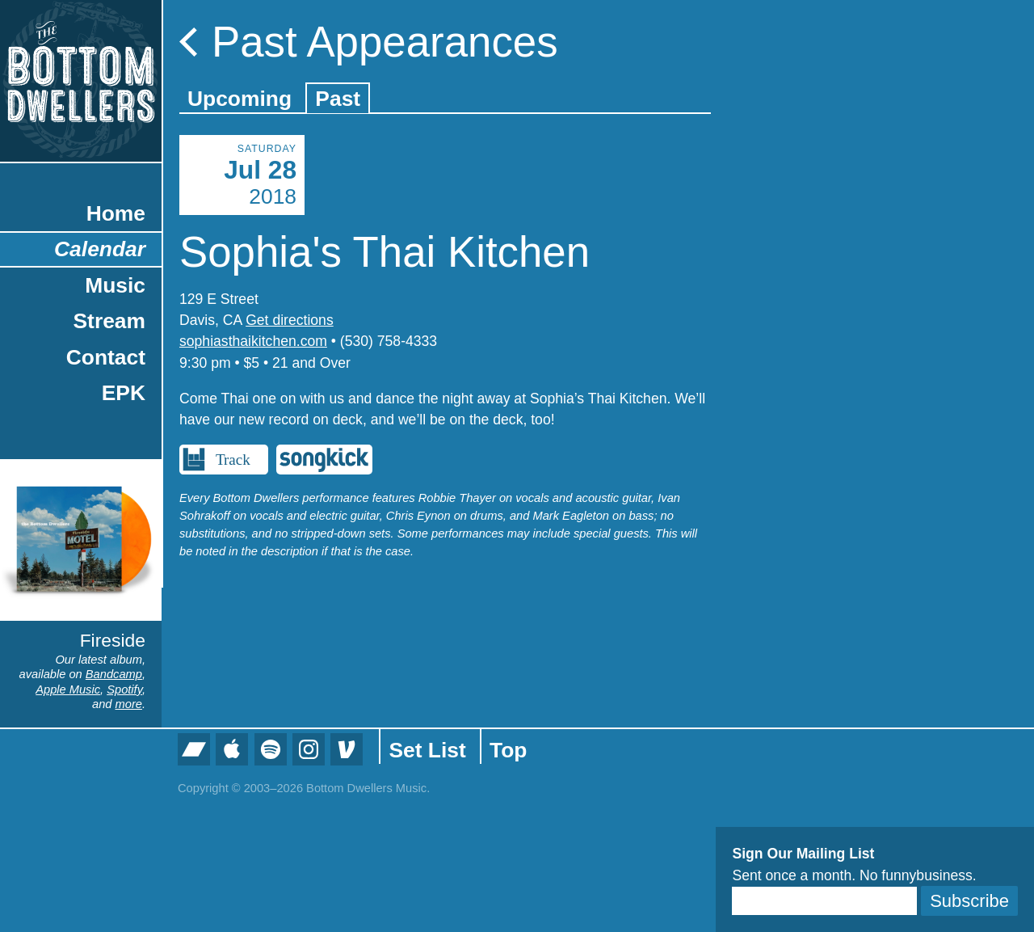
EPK (123, 393)
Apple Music (68, 689)
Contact (105, 357)
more (129, 704)
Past (337, 98)
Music (115, 285)
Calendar (99, 249)
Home (115, 213)
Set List (427, 750)
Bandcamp (114, 674)
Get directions (290, 320)
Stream (109, 321)
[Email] (824, 901)
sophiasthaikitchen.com (253, 341)
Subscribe (969, 901)
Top (508, 750)
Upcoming (239, 98)
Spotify (124, 689)
